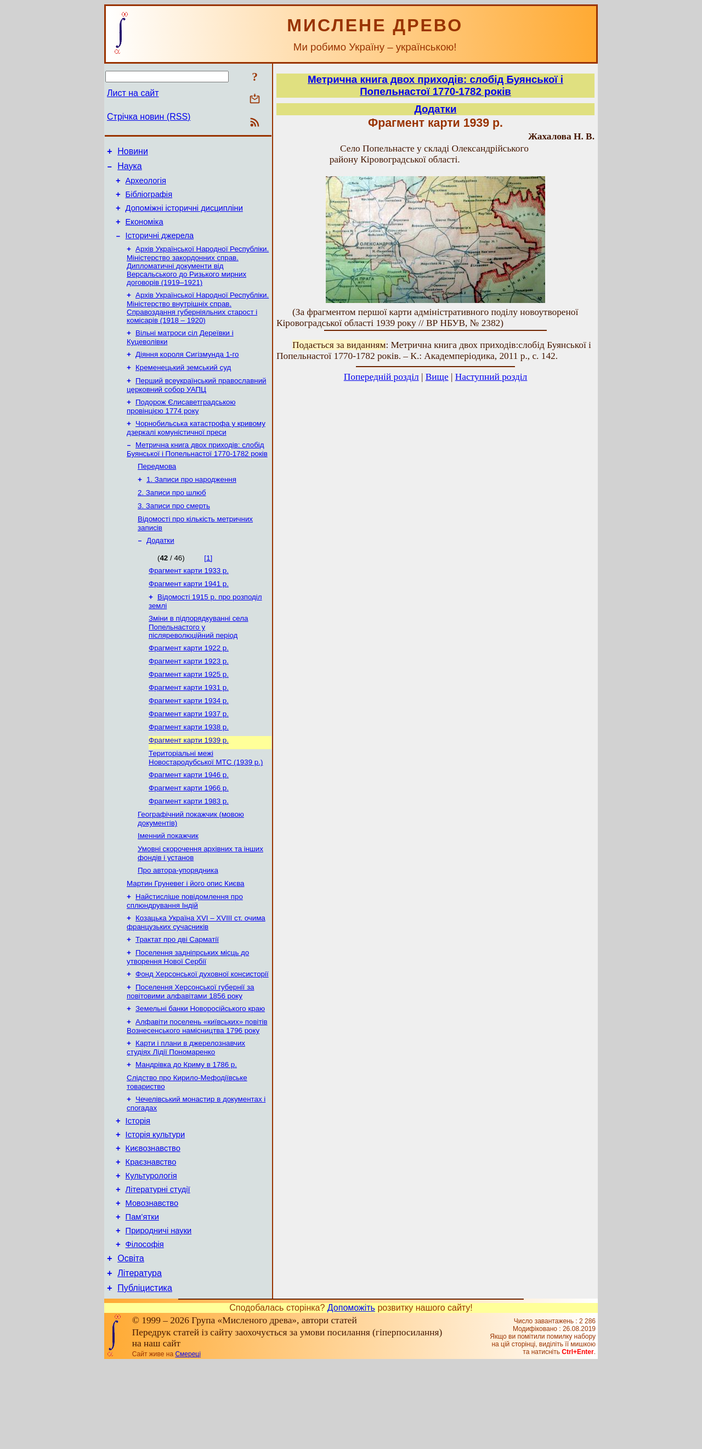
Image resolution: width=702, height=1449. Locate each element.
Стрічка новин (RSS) (148, 116)
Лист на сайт (133, 93)
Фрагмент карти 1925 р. (189, 710)
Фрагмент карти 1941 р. (189, 614)
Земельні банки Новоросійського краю (200, 1067)
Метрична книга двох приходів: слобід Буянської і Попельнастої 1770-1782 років (197, 470)
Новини (132, 153)
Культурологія (151, 1248)
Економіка (144, 231)
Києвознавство (153, 1217)
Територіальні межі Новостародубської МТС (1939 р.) (206, 799)
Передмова (157, 489)
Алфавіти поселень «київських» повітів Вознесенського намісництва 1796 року (197, 1085)
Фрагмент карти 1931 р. (189, 724)
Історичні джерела (160, 247)
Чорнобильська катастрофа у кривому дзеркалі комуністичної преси (196, 448)
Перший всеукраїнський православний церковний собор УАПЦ (197, 403)
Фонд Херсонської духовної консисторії (202, 1030)
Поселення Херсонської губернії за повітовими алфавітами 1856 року (190, 1049)
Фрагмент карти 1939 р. (189, 781)
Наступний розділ (491, 377)
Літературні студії (158, 1263)
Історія (138, 1186)
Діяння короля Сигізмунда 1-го (187, 370)
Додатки (160, 568)
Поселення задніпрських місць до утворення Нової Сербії (188, 1012)
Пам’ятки (142, 1294)
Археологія (146, 185)
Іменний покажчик (168, 883)
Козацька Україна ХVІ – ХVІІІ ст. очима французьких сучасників (196, 975)
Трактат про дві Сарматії (177, 994)
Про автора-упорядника (178, 920)
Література (139, 1357)
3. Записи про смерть (174, 531)
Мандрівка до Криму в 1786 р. (186, 1126)
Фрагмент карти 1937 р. (189, 753)
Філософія (145, 1325)
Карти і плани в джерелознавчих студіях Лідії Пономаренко (186, 1108)
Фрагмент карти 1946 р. (189, 818)
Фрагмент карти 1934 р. (189, 738)
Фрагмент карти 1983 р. (189, 847)
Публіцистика (144, 1373)
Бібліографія (149, 200)
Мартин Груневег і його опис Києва (185, 934)
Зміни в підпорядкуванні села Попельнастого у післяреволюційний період (198, 659)
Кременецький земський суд (183, 384)
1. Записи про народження (191, 503)
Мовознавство (152, 1278)
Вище (437, 377)
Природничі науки (159, 1309)
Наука (129, 169)
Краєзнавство (151, 1232)
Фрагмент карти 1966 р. (189, 832)
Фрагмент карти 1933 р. (189, 600)
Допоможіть (351, 1393)
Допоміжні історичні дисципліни (184, 216)
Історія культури (155, 1202)
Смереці (187, 1440)
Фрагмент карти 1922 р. (189, 681)
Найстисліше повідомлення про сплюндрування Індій (185, 953)
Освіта (130, 1340)
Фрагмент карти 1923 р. (189, 696)
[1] (208, 586)
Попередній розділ (381, 377)
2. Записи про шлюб (172, 517)
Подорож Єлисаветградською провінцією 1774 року (181, 425)
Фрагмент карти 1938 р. (189, 767)
